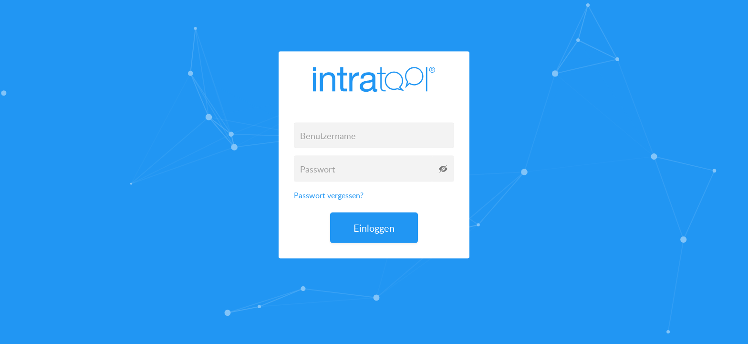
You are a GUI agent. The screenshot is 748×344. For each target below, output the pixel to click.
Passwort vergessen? (329, 195)
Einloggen (374, 228)
